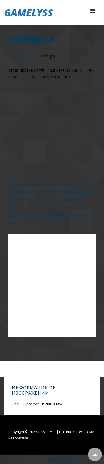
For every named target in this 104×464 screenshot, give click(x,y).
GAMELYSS (28, 12)
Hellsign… (48, 56)
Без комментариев (53, 76)
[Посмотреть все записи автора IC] (79, 70)
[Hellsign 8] (59, 70)
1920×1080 (50, 403)
